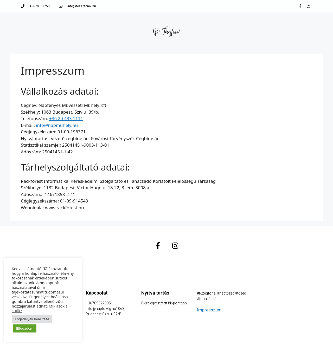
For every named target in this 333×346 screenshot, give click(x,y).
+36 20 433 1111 (66, 118)
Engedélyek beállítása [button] (32, 319)
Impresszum (209, 309)
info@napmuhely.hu (57, 125)
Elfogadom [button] (24, 328)
